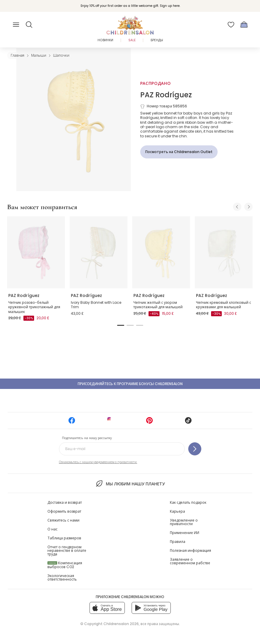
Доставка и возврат (64, 502)
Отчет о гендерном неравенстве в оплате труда (66, 550)
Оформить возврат (64, 511)
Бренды (157, 40)
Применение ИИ (184, 532)
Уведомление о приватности (184, 522)
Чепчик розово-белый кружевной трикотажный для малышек (34, 307)
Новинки (105, 40)
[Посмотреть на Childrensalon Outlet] (179, 151)
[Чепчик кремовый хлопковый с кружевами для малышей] (224, 252)
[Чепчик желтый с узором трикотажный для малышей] (161, 252)
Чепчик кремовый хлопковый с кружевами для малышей (223, 304)
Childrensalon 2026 (121, 623)
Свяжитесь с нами (63, 520)
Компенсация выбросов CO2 (64, 564)
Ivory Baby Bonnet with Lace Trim (96, 304)
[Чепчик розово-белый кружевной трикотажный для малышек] (36, 252)
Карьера (177, 511)
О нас (52, 529)
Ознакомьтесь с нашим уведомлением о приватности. (98, 462)
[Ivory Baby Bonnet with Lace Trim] (98, 252)
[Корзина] (244, 24)
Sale (131, 40)
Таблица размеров (64, 538)
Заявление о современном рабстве (190, 561)
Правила (177, 541)
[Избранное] (230, 24)
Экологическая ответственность (62, 577)
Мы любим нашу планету (130, 483)
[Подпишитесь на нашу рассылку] (194, 448)
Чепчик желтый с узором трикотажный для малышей (158, 304)
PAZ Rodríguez (166, 95)
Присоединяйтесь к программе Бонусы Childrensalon (130, 383)
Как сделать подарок (188, 502)
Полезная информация (190, 550)
